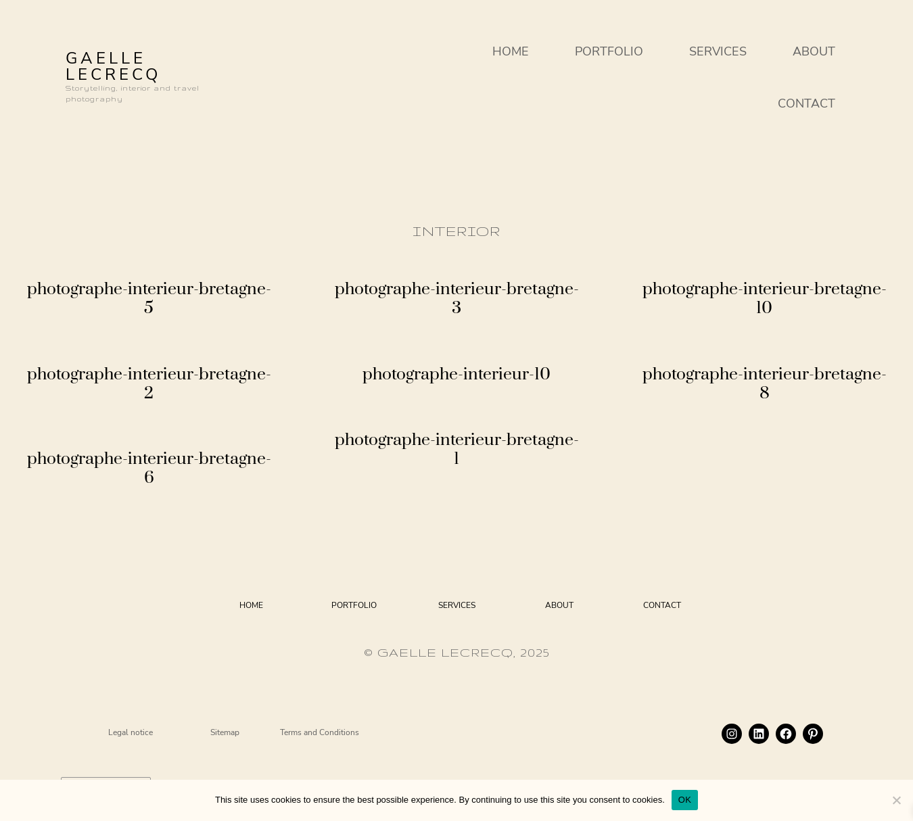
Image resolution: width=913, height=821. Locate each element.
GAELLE (106, 58)
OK (684, 800)
